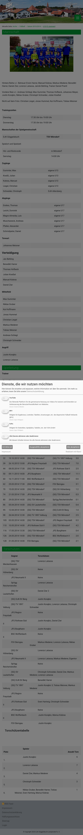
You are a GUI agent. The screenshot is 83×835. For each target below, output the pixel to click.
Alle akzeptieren (73, 447)
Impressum (6, 452)
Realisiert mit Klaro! (73, 452)
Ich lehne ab (7, 447)
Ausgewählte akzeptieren (39, 447)
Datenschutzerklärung (35, 391)
